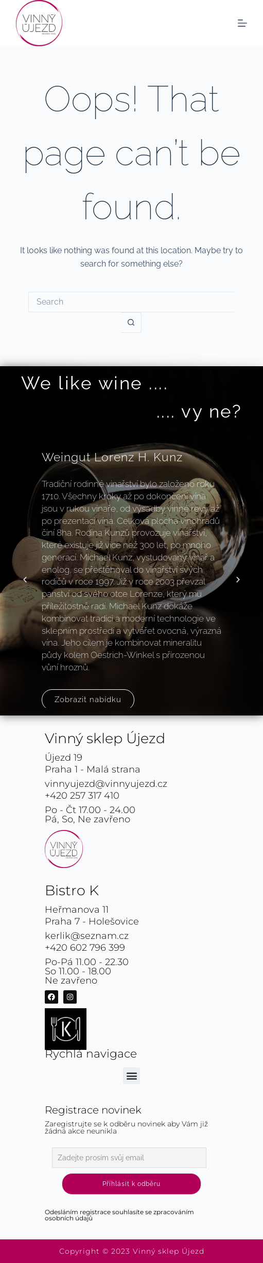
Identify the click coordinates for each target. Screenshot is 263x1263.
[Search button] (131, 322)
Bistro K (72, 890)
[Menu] (242, 23)
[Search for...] (131, 302)
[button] (25, 579)
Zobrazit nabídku (88, 699)
